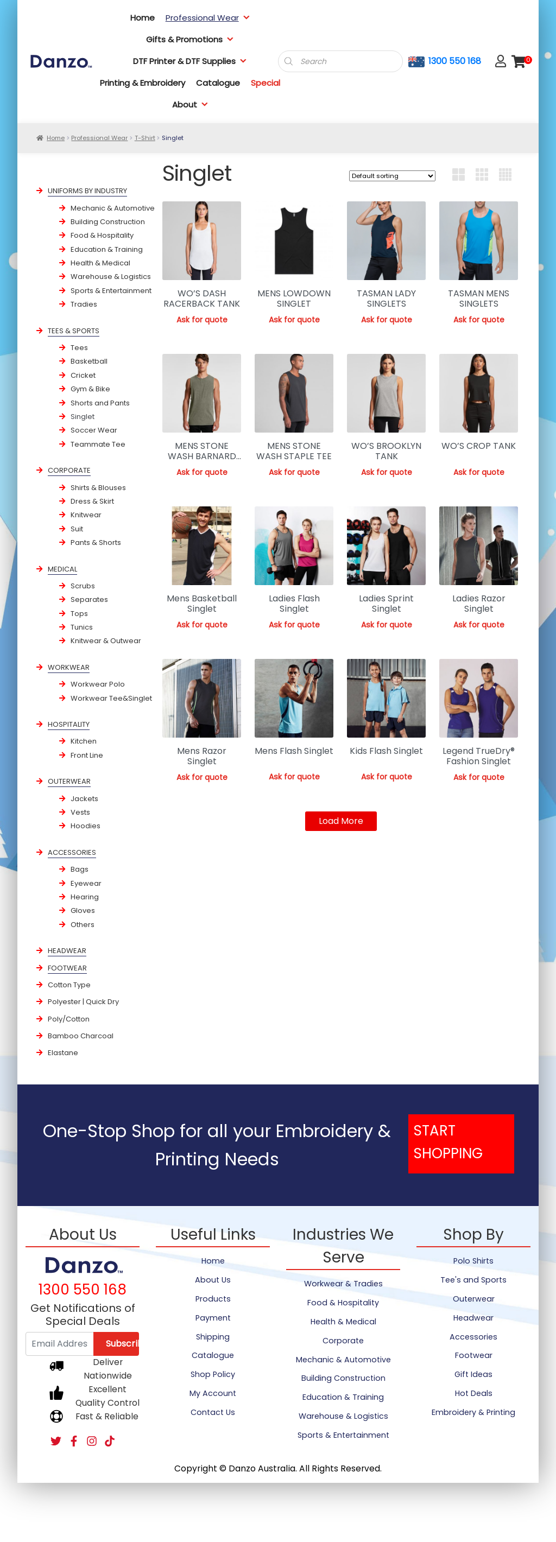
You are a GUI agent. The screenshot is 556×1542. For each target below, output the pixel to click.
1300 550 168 (454, 61)
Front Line (87, 755)
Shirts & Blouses (98, 488)
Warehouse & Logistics (111, 276)
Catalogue (218, 82)
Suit (77, 529)
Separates (89, 599)
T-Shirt (145, 138)
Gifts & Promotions (190, 39)
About (190, 104)
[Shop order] (392, 175)
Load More (341, 821)
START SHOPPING (448, 1142)
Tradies (84, 304)
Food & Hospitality (102, 235)
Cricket (83, 375)
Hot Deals (473, 1393)
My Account (212, 1393)
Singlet (82, 416)
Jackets (84, 799)
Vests (80, 812)
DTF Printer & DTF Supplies (190, 61)
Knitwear (86, 515)
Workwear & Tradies (343, 1283)
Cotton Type (69, 985)
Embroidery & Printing (473, 1412)
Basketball (89, 361)
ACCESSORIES (72, 852)
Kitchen (84, 741)
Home (142, 17)
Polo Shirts (473, 1260)
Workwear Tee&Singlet (111, 698)
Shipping (213, 1336)
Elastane (63, 1053)
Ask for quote (202, 319)
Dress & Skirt (92, 501)
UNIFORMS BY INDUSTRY (87, 191)
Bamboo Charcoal (80, 1036)
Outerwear (474, 1298)
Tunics (82, 627)
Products (213, 1298)
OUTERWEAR (69, 781)
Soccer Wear (94, 430)
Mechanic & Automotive (113, 208)
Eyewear (86, 883)
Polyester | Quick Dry (83, 1002)
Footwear (473, 1355)
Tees (79, 347)
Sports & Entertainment (111, 290)
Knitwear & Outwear (106, 641)
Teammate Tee (98, 444)
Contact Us (213, 1412)
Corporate (343, 1340)
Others (82, 924)
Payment (213, 1317)
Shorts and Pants (100, 403)
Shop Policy (213, 1374)
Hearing (85, 897)
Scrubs (83, 586)
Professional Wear (208, 17)
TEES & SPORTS (73, 331)
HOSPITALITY (69, 724)
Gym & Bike (90, 389)
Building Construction (108, 222)
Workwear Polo (98, 684)
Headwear (473, 1317)
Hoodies (85, 826)
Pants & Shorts (96, 542)
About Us (213, 1279)
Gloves (83, 910)
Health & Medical (100, 263)
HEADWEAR (67, 950)
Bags (80, 869)
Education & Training (107, 249)
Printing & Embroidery (142, 82)
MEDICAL (62, 569)
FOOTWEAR (67, 968)
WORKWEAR (69, 667)
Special (265, 82)
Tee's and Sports (473, 1279)
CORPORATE (69, 470)
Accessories (473, 1336)
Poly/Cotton (69, 1019)
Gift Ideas (473, 1374)
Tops (79, 613)
